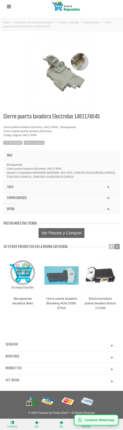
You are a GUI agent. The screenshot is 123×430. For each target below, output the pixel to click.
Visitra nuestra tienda (20, 223)
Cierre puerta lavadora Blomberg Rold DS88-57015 (61, 303)
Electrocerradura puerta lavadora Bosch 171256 (100, 303)
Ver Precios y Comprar (61, 233)
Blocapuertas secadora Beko (22, 301)
